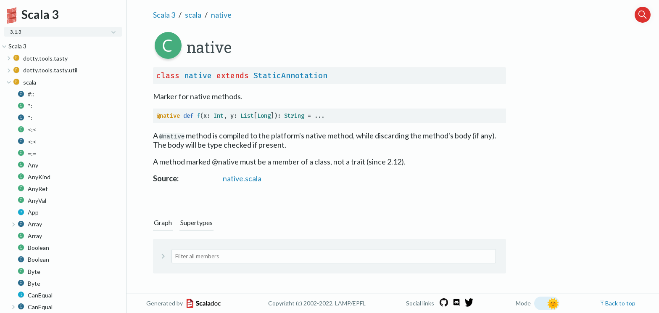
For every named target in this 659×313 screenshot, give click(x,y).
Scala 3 (164, 14)
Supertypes (196, 222)
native (221, 14)
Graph (163, 222)
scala (193, 14)
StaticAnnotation (290, 76)
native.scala (242, 178)
